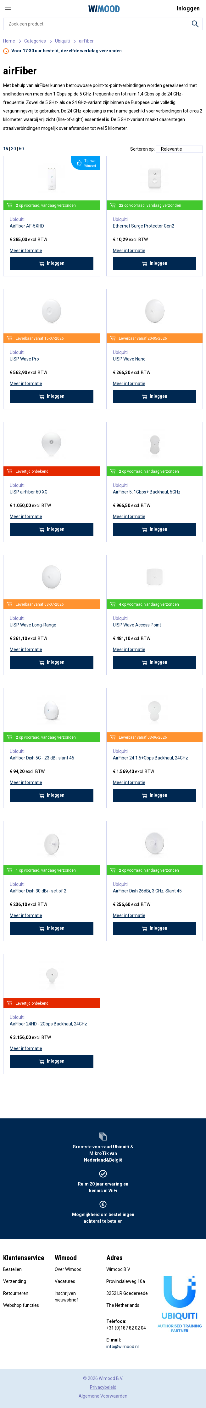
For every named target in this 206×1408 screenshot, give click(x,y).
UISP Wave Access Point (137, 624)
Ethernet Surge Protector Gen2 (143, 225)
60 (21, 148)
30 (13, 148)
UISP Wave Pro (24, 358)
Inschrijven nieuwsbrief (66, 1296)
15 (5, 148)
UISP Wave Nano (129, 358)
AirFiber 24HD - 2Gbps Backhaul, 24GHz (48, 1023)
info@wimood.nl (122, 1346)
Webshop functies (21, 1305)
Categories (35, 40)
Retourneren (15, 1293)
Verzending (14, 1281)
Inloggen (51, 263)
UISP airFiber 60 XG (28, 491)
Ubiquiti (62, 40)
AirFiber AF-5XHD (27, 225)
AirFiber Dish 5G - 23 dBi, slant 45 (42, 757)
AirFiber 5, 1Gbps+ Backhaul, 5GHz (147, 491)
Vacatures (65, 1281)
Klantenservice (23, 1258)
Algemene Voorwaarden (103, 1396)
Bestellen (12, 1269)
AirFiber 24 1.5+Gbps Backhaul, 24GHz (150, 757)
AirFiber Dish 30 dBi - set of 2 (38, 890)
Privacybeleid (103, 1387)
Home (9, 40)
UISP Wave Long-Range (33, 624)
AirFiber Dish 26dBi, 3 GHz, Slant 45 (147, 890)
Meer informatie (26, 250)
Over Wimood (68, 1269)
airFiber (86, 40)
